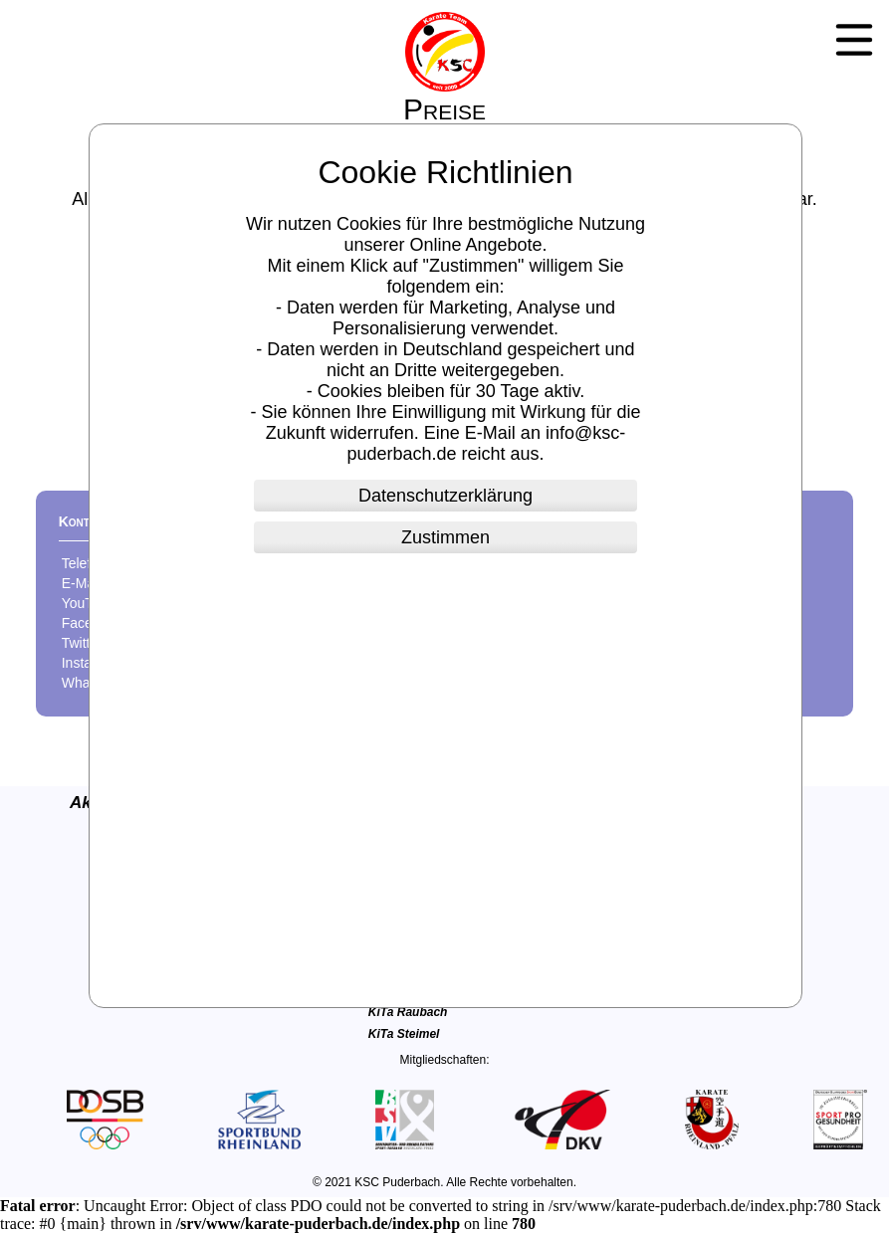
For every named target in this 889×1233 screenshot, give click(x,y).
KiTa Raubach (408, 1012)
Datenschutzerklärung (445, 496)
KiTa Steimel (404, 1034)
